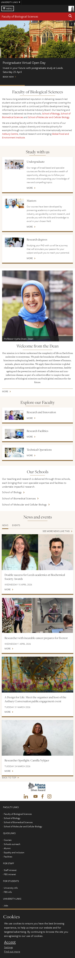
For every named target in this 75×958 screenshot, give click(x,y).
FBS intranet (10, 874)
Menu (9, 8)
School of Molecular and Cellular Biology (48, 117)
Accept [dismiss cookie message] (10, 942)
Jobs (6, 905)
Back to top (9, 777)
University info (11, 888)
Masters (31, 201)
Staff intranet (10, 870)
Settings (8, 947)
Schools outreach (12, 844)
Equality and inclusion (14, 852)
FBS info (8, 892)
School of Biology (51, 113)
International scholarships (62, 85)
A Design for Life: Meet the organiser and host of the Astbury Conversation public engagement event (35, 699)
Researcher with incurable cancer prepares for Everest (36, 638)
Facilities (8, 856)
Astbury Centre (10, 134)
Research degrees (37, 239)
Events (16, 525)
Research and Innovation (41, 412)
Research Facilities (37, 431)
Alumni (7, 848)
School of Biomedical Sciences (19, 498)
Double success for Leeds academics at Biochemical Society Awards (35, 577)
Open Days (37, 85)
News (5, 525)
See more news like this (56, 531)
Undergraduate (36, 162)
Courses (7, 840)
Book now (37, 50)
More (30, 188)
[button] (70, 16)
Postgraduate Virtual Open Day (12, 85)
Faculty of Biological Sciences (20, 16)
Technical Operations (39, 450)
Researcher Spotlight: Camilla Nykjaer (27, 760)
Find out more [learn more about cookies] (12, 951)
